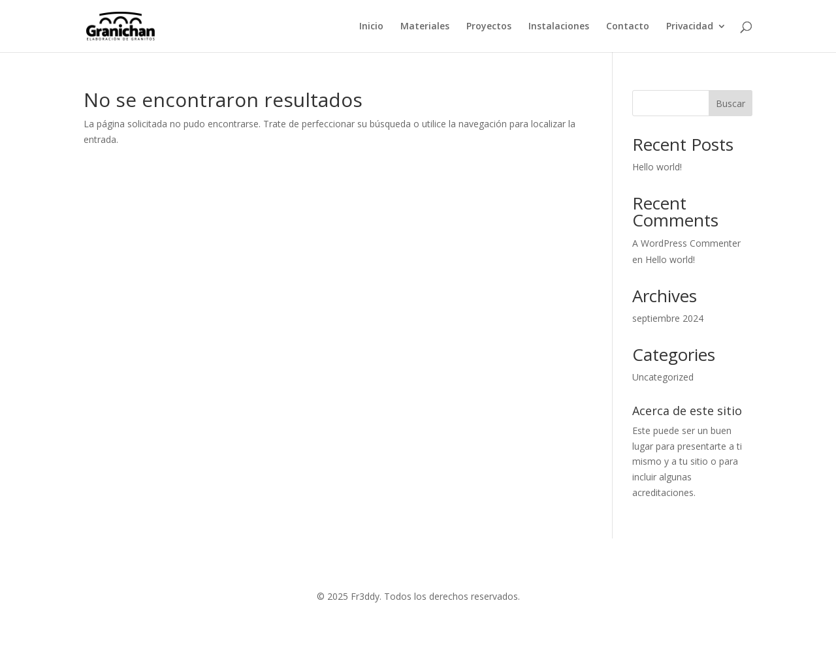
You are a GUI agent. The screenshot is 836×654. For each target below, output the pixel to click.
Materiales (424, 27)
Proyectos (488, 27)
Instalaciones (558, 27)
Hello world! (657, 167)
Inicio (371, 27)
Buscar (730, 103)
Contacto (627, 27)
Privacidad (689, 27)
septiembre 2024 (667, 318)
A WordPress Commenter (686, 243)
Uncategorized (663, 377)
